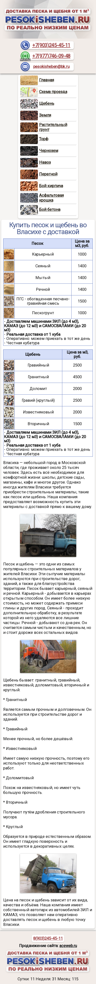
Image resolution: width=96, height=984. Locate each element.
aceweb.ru (68, 945)
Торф (34, 139)
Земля (35, 115)
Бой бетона (40, 209)
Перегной (38, 174)
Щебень (37, 103)
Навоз (35, 162)
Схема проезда (43, 91)
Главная (37, 80)
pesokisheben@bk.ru (51, 66)
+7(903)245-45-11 (51, 45)
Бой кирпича (41, 186)
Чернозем (39, 150)
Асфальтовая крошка (51, 198)
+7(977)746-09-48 (51, 56)
